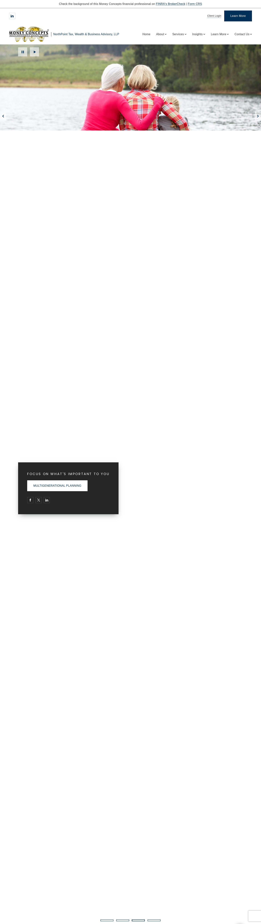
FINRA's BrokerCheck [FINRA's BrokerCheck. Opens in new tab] (170, 3)
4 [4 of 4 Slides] (154, 920)
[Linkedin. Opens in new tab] (12, 16)
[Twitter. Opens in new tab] (39, 500)
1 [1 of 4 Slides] (106, 920)
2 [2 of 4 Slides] (122, 920)
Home (146, 34)
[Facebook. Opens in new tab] (30, 500)
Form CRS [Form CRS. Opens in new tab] (195, 3)
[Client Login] (213, 16)
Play (34, 51)
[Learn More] (238, 16)
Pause (22, 51)
